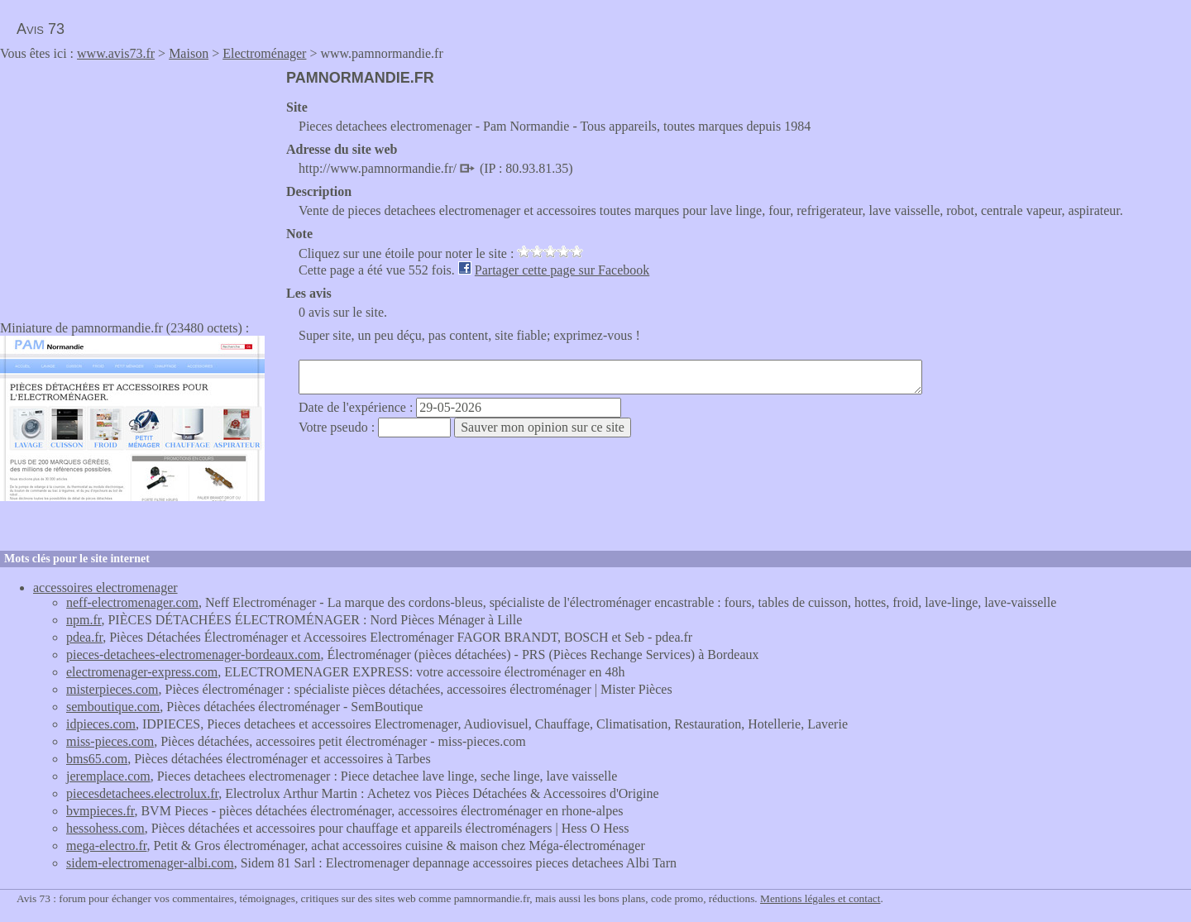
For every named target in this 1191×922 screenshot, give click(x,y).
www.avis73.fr (116, 53)
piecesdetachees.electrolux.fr (142, 793)
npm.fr (83, 620)
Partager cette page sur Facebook (562, 270)
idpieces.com (101, 724)
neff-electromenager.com (132, 602)
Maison (188, 53)
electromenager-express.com (142, 672)
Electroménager (264, 53)
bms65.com (96, 759)
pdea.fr (84, 637)
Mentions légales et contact (820, 898)
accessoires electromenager (105, 587)
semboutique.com (113, 707)
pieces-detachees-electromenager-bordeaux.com (193, 654)
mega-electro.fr (106, 845)
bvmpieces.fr (100, 811)
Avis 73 (41, 29)
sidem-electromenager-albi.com (150, 863)
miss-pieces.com (110, 741)
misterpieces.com (112, 689)
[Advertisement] (139, 185)
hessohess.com (105, 828)
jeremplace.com (108, 776)
